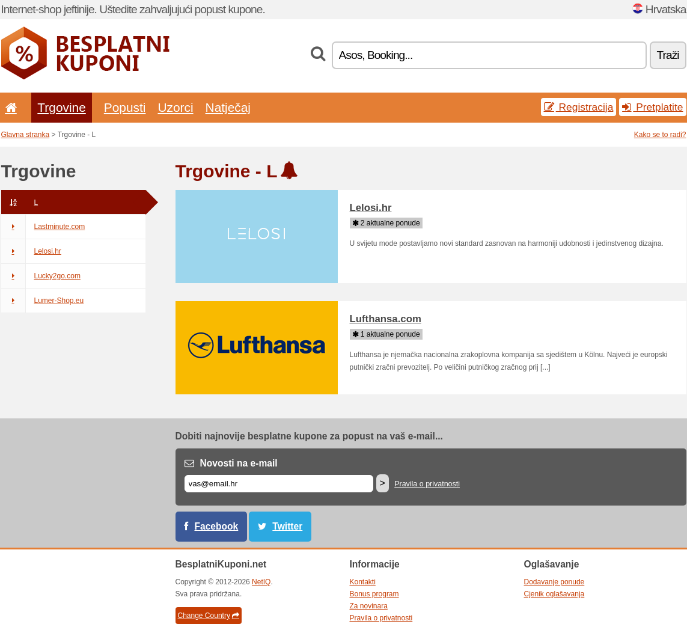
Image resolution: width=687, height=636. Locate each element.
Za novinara (369, 606)
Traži (668, 55)
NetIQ (261, 582)
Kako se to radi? (660, 134)
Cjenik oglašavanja (554, 594)
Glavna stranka (25, 134)
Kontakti (363, 582)
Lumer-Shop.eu (42, 301)
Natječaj (228, 107)
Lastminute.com (43, 227)
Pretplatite (652, 107)
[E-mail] (279, 483)
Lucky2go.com (41, 276)
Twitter (287, 526)
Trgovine (61, 107)
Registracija (579, 107)
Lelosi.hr (31, 251)
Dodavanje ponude (554, 582)
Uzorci (175, 107)
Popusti (125, 107)
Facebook (217, 526)
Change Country (208, 615)
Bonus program (374, 594)
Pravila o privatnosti (427, 484)
